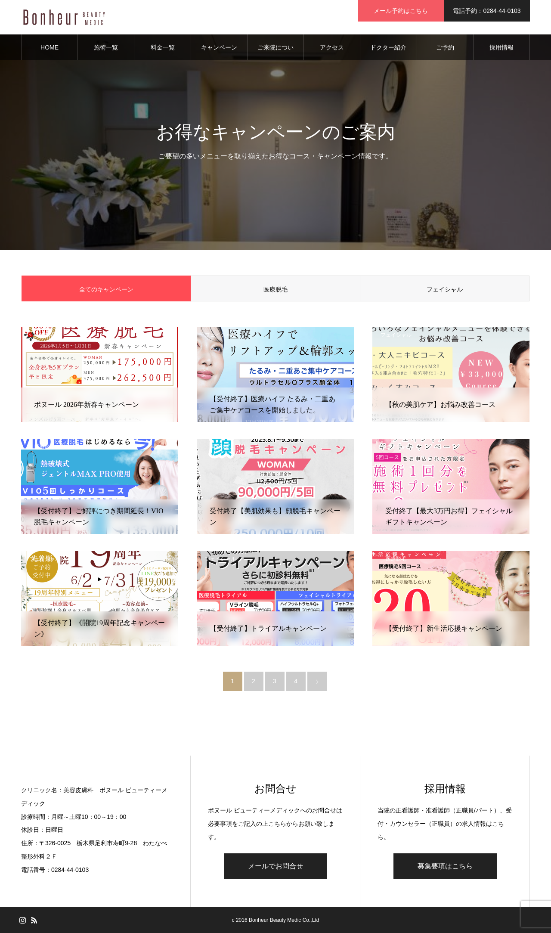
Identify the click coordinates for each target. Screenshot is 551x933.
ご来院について (275, 52)
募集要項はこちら (445, 866)
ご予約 (445, 47)
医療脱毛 (275, 289)
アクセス (332, 47)
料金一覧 (163, 47)
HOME (49, 47)
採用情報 (501, 47)
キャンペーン (219, 47)
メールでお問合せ (275, 866)
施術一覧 (106, 47)
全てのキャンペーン (106, 289)
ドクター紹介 (388, 47)
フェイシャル (445, 289)
